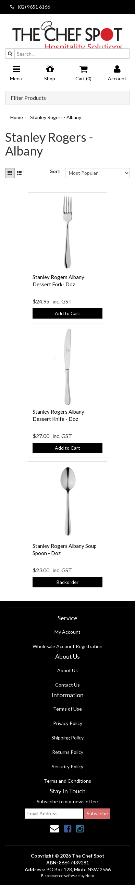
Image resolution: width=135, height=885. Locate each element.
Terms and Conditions (67, 781)
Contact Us (67, 685)
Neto (89, 875)
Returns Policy (67, 752)
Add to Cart (67, 313)
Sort (55, 171)
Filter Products (28, 98)
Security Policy (67, 766)
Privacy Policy (67, 723)
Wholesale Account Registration (67, 646)
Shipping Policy (67, 737)
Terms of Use (67, 709)
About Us (67, 670)
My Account (67, 632)
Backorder (67, 582)
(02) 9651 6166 (30, 7)
